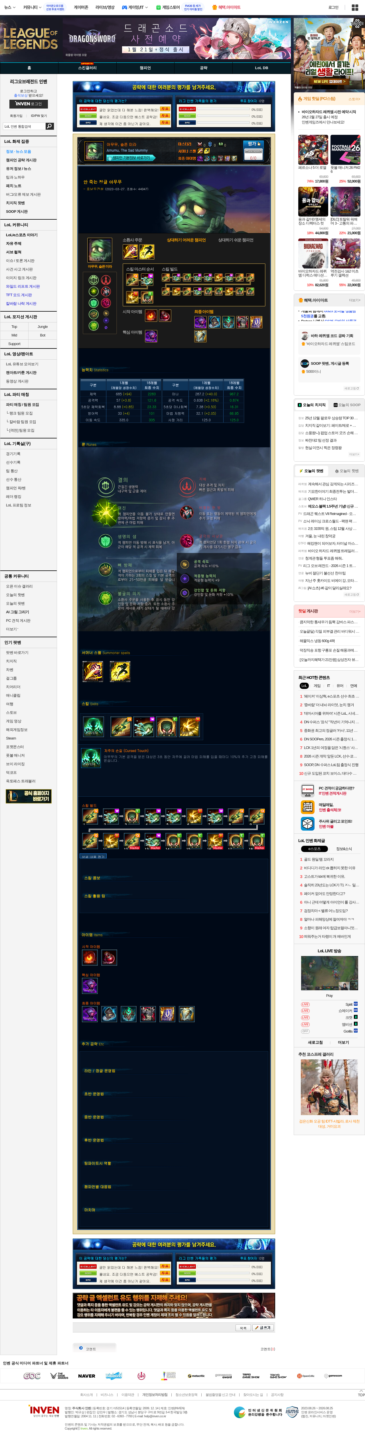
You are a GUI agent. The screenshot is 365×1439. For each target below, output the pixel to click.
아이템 (92, 934)
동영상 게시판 (17, 381)
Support (14, 344)
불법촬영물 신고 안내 (220, 1395)
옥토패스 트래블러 (20, 781)
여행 (9, 704)
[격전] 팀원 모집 (20, 430)
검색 (50, 126)
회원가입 (16, 115)
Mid (14, 335)
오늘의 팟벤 (15, 603)
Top (14, 326)
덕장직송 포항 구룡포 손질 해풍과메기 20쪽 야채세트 (330, 650)
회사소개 (86, 1395)
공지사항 (277, 1395)
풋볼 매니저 (15, 755)
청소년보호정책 (186, 1395)
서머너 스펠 (106, 652)
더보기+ (354, 300)
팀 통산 (12, 471)
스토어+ (354, 99)
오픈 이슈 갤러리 (19, 586)
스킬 (90, 703)
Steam (11, 738)
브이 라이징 (15, 764)
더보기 (343, 1042)
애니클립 (13, 695)
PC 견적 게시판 (18, 620)
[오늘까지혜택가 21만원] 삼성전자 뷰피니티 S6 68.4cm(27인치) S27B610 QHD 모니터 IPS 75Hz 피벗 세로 (330, 660)
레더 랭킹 (13, 496)
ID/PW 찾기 (39, 115)
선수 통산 (13, 479)
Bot (42, 335)
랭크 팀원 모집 (19, 413)
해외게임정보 (16, 729)
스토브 (11, 712)
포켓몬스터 (15, 747)
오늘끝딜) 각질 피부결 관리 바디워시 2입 (330, 631)
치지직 (11, 661)
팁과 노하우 (15, 177)
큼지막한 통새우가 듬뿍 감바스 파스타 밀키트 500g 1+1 (330, 622)
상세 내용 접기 (93, 856)
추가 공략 (93, 1044)
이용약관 (127, 1395)
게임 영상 (13, 721)
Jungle (43, 326)
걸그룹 (11, 678)
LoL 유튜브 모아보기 (22, 364)
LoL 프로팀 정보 (18, 505)
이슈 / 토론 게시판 (20, 260)
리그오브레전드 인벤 (28, 81)
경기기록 (13, 454)
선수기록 (13, 462)
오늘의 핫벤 (15, 595)
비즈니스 (107, 1395)
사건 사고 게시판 (19, 269)
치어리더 (13, 687)
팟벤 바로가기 (17, 652)
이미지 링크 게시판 (21, 278)
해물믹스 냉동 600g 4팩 (317, 641)
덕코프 (11, 772)
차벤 (9, 670)
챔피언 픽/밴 (16, 488)
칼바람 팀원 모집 (21, 422)
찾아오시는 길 (253, 1395)
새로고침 (350, 388)
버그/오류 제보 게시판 (23, 194)
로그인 (333, 7)
